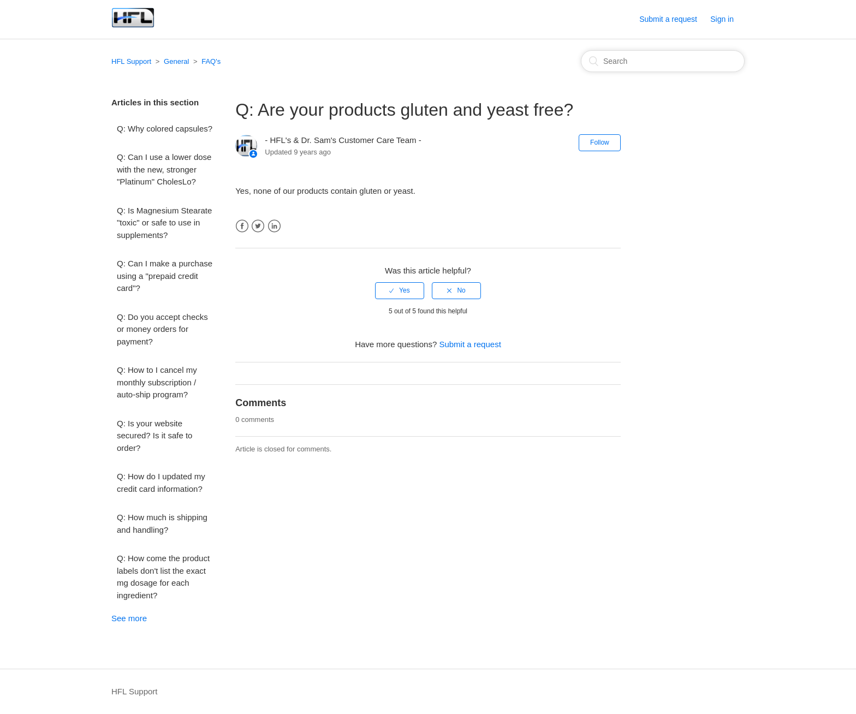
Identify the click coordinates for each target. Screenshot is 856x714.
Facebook (242, 226)
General (176, 61)
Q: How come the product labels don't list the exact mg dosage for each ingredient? (163, 577)
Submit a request (668, 19)
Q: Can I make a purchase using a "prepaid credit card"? (164, 276)
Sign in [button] (722, 19)
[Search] (663, 61)
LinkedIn (274, 226)
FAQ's (211, 61)
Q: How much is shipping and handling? (162, 523)
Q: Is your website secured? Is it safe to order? (154, 436)
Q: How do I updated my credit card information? (161, 482)
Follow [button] (599, 142)
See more (129, 618)
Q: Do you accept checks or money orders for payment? (162, 329)
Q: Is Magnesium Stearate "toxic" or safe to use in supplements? (164, 223)
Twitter (258, 226)
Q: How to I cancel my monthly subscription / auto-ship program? (157, 382)
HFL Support (131, 61)
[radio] (399, 290)
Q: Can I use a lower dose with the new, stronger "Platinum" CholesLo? (164, 169)
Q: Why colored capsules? (164, 128)
